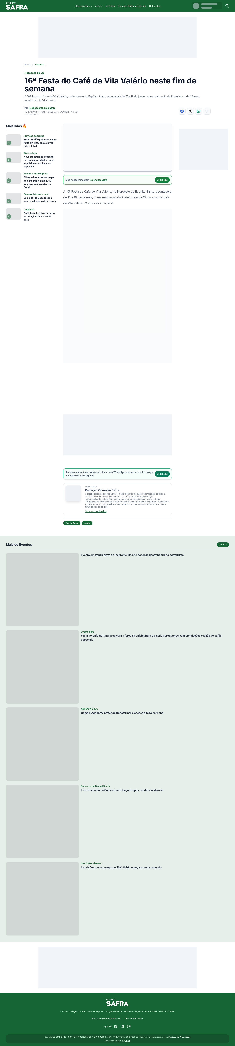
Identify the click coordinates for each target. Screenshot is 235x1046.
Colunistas (154, 6)
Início (27, 64)
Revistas (110, 6)
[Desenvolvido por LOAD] (126, 1041)
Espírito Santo (71, 523)
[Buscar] (227, 6)
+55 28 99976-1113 (134, 1018)
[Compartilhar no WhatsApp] (198, 111)
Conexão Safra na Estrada (132, 6)
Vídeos (98, 6)
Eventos (39, 64)
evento (87, 523)
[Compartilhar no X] (190, 111)
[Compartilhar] (207, 111)
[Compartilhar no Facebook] (182, 111)
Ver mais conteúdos (95, 511)
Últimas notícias (83, 6)
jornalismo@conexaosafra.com (106, 1018)
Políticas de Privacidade (179, 1037)
